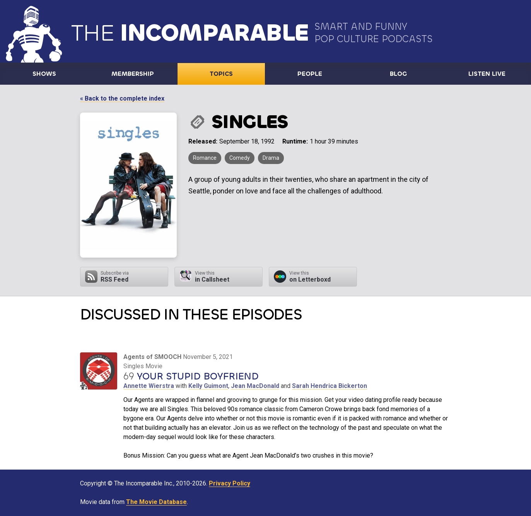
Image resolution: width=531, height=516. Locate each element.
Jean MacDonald (255, 386)
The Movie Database (156, 502)
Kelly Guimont (208, 386)
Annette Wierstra (148, 386)
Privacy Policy (229, 483)
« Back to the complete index (122, 98)
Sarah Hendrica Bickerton (329, 386)
